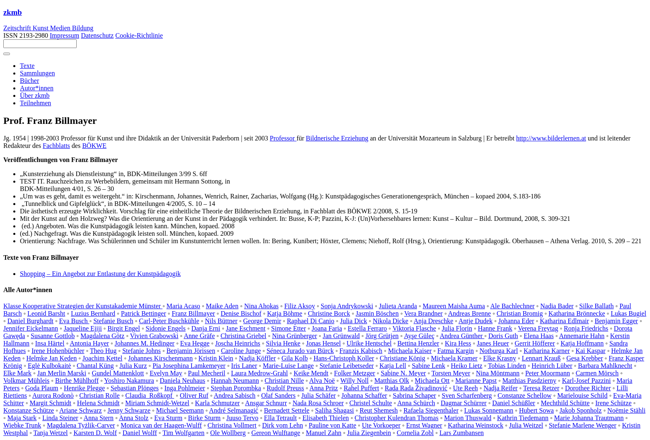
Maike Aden (222, 305)
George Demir (262, 320)
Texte (27, 65)
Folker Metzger (354, 373)
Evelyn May (166, 373)
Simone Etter (288, 328)
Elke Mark (17, 373)
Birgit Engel (123, 328)
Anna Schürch (416, 402)
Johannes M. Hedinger (145, 343)
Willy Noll (354, 380)
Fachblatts (56, 145)
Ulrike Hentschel (369, 343)
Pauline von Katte (333, 425)
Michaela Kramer (454, 358)
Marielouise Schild (582, 395)
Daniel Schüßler (513, 402)
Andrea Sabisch (234, 395)
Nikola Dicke (390, 320)
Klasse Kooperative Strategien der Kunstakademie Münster (82, 305)
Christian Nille (284, 380)
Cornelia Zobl (415, 432)
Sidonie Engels (165, 328)
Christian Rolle (99, 395)
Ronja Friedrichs (586, 328)
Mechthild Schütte (565, 402)
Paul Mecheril (206, 373)
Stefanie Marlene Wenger (582, 425)
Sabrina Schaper (414, 395)
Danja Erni (205, 328)
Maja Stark (22, 417)
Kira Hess (458, 343)
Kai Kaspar (590, 350)
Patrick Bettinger (143, 313)
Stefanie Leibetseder (347, 365)
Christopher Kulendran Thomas (396, 417)
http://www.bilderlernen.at (551, 138)
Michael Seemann (180, 410)
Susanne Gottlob (53, 335)
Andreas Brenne (469, 313)
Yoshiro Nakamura (129, 380)
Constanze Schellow (524, 395)
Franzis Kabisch (361, 350)
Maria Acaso (183, 305)
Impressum (64, 35)
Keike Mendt (310, 373)
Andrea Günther (462, 335)
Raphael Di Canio (311, 320)
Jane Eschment (246, 328)
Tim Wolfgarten (183, 432)
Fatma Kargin (455, 350)
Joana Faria (327, 328)
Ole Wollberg (228, 432)
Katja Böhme (284, 313)
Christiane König (402, 358)
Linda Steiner (60, 417)
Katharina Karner (547, 350)
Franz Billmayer (193, 313)
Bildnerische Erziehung (337, 138)
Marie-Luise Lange (288, 365)
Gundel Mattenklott (118, 373)
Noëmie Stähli (626, 410)
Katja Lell (392, 365)
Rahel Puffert (361, 388)
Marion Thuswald (467, 417)
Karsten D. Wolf (95, 432)
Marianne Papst (476, 380)
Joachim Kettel (102, 358)
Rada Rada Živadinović (416, 388)
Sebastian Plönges (135, 388)
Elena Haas (538, 335)
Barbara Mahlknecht (605, 365)
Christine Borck (329, 313)
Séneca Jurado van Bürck (300, 350)
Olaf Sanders (278, 395)
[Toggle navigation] (6, 54)
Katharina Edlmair (564, 320)
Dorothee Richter (588, 388)
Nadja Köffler (257, 358)
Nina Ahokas (261, 305)
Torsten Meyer (451, 373)
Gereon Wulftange (275, 432)
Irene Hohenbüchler (58, 350)
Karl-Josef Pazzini (586, 380)
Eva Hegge (195, 343)
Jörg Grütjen (381, 335)
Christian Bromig (520, 313)
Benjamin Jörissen (190, 350)
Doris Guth (503, 335)
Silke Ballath (596, 305)
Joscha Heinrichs (237, 343)
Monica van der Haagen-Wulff (161, 425)
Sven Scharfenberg (467, 395)
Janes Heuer (493, 343)
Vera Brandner (423, 313)
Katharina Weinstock (475, 425)
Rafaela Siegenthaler (430, 410)
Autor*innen (36, 88)
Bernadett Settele (287, 410)
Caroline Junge (241, 350)
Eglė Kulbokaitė (49, 365)
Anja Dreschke (434, 320)
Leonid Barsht (46, 313)
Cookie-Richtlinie (139, 35)
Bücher (29, 80)
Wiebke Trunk (22, 425)
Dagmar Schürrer (464, 402)
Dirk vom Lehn (282, 425)
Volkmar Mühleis (26, 380)
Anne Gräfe (199, 335)
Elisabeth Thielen (326, 417)
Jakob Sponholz (581, 410)
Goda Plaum (41, 388)
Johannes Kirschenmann (160, 358)
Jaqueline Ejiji (83, 328)
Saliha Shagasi (334, 410)
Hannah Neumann (235, 380)
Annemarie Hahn (581, 335)
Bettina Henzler (418, 343)
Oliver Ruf (194, 395)
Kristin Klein (216, 358)
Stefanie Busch (113, 320)
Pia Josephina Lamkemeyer (189, 365)
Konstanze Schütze (28, 410)
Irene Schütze (613, 402)
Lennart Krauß (541, 358)
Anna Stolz (134, 417)
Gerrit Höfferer (535, 343)
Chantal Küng (95, 365)
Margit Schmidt (50, 402)
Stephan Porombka (236, 388)
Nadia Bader (556, 305)
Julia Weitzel (526, 425)
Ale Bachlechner (512, 305)
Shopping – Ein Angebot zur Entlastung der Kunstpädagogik (100, 273)
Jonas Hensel (323, 343)
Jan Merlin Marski (61, 373)
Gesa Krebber (584, 358)
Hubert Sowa (536, 410)
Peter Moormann (547, 373)
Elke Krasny (500, 358)
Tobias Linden (507, 365)
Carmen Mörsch (597, 373)
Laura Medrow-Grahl (259, 373)
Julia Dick (353, 320)
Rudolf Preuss (285, 388)
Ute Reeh (465, 388)
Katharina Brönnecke (576, 313)
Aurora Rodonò (53, 395)
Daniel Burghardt (30, 320)
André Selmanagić (233, 410)
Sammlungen (37, 73)
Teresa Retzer (541, 388)
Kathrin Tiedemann (522, 417)
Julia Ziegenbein (369, 432)
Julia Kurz (133, 365)
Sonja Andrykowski (347, 305)
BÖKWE (94, 145)
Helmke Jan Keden (51, 358)
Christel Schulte (370, 402)
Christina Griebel (244, 335)
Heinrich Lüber (551, 365)
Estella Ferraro (367, 328)
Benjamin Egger (616, 320)
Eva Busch (74, 320)
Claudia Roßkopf (149, 395)
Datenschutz (97, 35)
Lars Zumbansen (461, 432)
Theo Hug (103, 350)
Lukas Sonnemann (489, 410)
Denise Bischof (241, 313)
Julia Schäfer (318, 395)
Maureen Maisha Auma (454, 305)
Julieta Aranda (398, 305)
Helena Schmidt (98, 402)
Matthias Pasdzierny (529, 380)
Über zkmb (35, 95)
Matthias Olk (391, 380)
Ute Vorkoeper (381, 425)
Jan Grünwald (341, 335)
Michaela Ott (432, 380)
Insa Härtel (50, 343)
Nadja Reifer (500, 388)
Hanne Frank (495, 328)
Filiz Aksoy (299, 305)
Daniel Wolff (140, 432)
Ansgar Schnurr (266, 402)
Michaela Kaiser (410, 350)
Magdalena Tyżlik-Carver (81, 425)
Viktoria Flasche (414, 328)
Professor (283, 138)
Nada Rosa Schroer (318, 402)
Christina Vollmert (232, 425)
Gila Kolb (294, 358)
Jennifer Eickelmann (30, 328)
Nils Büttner (221, 320)
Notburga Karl (499, 350)
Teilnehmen (35, 102)
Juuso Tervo (242, 417)
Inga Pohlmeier (184, 388)
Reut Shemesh (378, 410)
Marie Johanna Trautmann (589, 417)
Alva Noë (322, 380)
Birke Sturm (204, 417)
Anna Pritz (323, 388)
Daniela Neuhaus (182, 380)
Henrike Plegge (84, 388)
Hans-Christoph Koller (343, 358)
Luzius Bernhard (93, 313)
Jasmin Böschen (377, 313)
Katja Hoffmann (582, 343)
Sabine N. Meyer (403, 373)
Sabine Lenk (428, 365)
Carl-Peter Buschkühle (169, 320)
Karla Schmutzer (217, 402)
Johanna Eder (516, 320)
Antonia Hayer (89, 343)
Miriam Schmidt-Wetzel (157, 402)
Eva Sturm (168, 417)
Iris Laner (244, 365)
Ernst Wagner (424, 425)
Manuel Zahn (324, 432)
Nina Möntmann (497, 373)
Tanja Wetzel (51, 432)
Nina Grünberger (294, 335)
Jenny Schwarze (128, 410)
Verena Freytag (538, 328)
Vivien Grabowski (154, 335)
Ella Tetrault (280, 417)
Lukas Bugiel (628, 313)
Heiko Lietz (467, 365)
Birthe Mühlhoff (77, 380)
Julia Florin (457, 328)
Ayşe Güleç (419, 335)
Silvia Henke (283, 343)
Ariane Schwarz (80, 410)
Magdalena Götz (102, 335)
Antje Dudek (475, 320)
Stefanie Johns (141, 350)
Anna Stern (98, 417)
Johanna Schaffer (364, 395)
